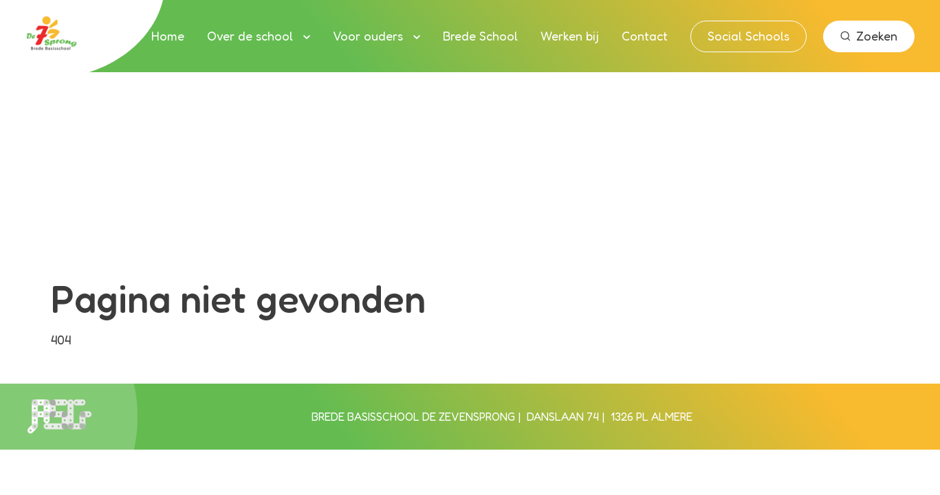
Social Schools (748, 35)
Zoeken (868, 35)
